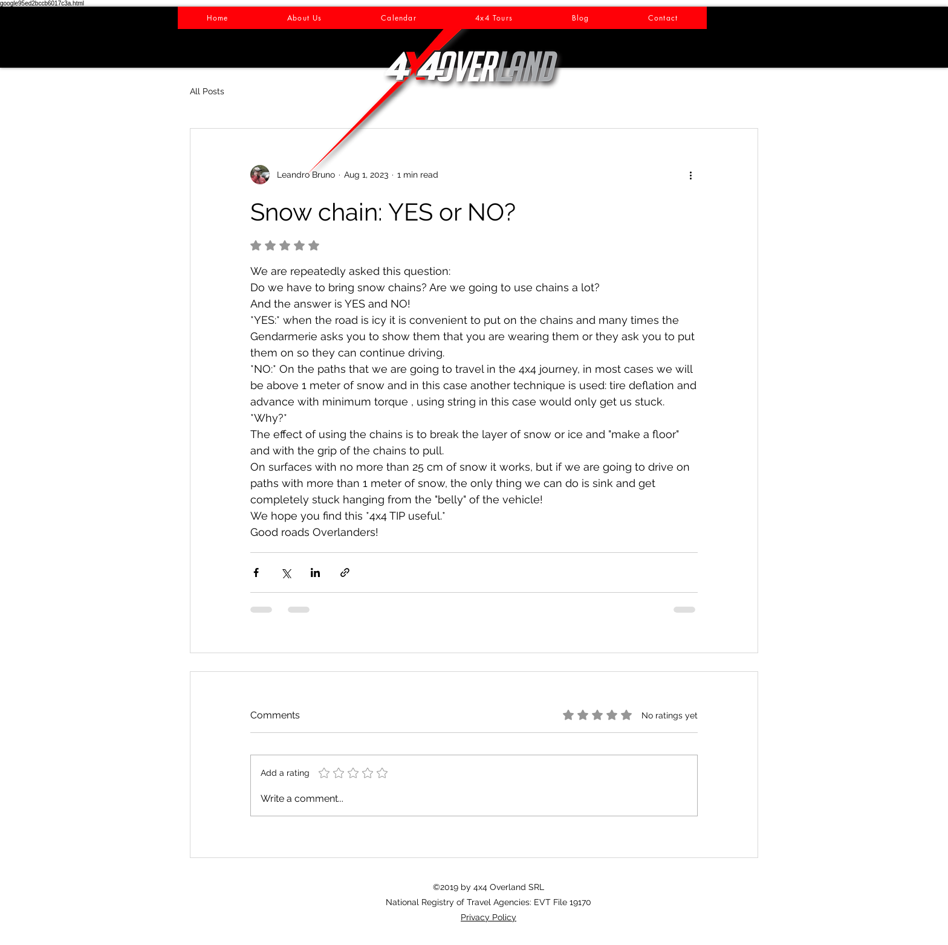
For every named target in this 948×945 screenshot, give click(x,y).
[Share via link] (345, 572)
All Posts (207, 91)
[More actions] (690, 174)
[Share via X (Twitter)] (285, 572)
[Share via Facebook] (256, 572)
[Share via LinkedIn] (315, 572)
